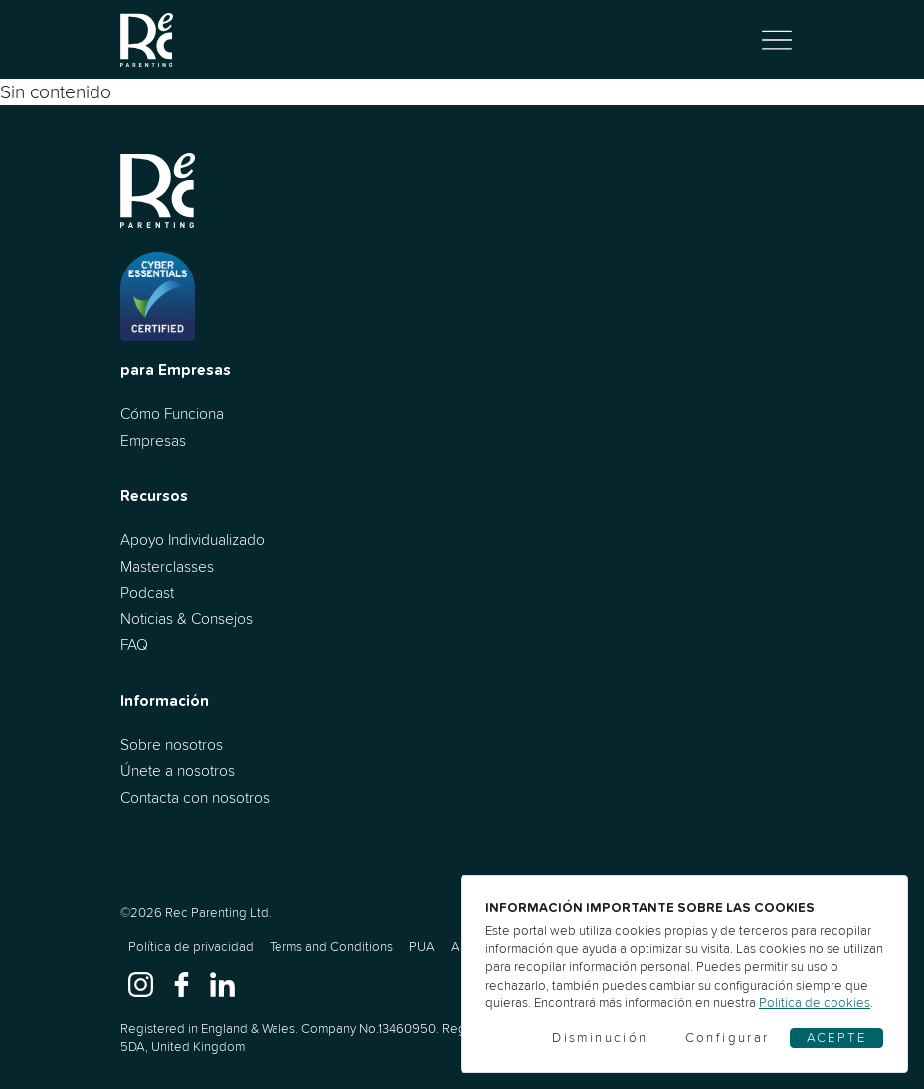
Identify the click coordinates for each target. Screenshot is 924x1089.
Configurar (727, 1037)
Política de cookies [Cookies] (814, 1003)
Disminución (599, 1037)
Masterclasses (167, 566)
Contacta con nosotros (195, 797)
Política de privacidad (191, 946)
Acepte (836, 1037)
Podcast (147, 592)
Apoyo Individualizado (192, 539)
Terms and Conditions (331, 946)
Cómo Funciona (172, 413)
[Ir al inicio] (147, 39)
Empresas (153, 440)
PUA (422, 946)
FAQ (134, 644)
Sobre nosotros (171, 744)
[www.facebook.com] (181, 983)
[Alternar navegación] (777, 40)
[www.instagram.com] (140, 983)
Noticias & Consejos (186, 618)
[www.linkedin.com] (222, 983)
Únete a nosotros (177, 770)
